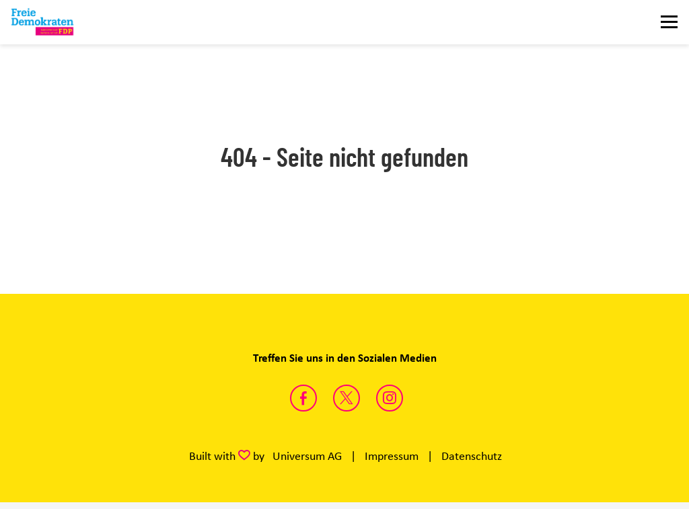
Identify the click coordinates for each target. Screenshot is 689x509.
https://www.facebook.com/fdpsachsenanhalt (303, 398)
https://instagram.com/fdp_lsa (389, 398)
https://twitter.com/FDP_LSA (346, 398)
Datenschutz (471, 456)
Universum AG (307, 456)
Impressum (392, 456)
